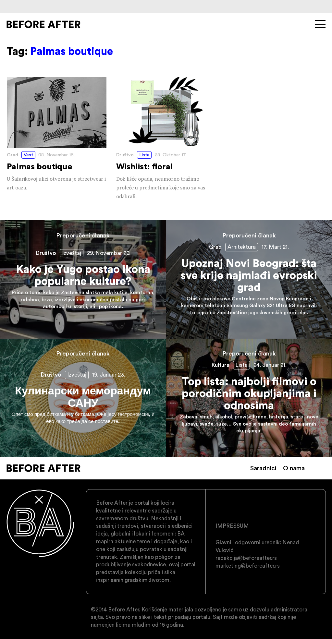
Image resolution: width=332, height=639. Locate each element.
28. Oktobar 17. (171, 155)
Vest (28, 155)
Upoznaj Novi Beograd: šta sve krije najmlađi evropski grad (249, 279)
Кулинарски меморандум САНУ (83, 398)
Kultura (220, 364)
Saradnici (263, 468)
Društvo (125, 155)
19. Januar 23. (108, 374)
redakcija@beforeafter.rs (246, 557)
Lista (144, 155)
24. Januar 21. (270, 364)
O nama (294, 468)
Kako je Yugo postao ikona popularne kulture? (83, 279)
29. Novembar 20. (108, 253)
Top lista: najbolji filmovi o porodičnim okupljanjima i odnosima (249, 398)
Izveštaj (71, 253)
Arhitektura (241, 246)
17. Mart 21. (275, 246)
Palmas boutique (56, 134)
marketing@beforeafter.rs (247, 565)
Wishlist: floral (166, 139)
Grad (12, 155)
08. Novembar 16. (56, 155)
